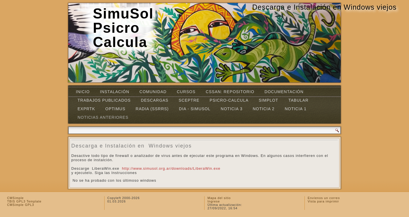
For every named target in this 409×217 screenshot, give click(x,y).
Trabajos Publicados (104, 100)
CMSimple (15, 198)
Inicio (83, 91)
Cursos (186, 91)
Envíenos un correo (324, 198)
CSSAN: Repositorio (230, 91)
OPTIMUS (115, 109)
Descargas (154, 100)
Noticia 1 (295, 109)
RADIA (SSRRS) (152, 109)
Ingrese (213, 201)
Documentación (283, 91)
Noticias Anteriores (103, 117)
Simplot (268, 100)
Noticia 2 (264, 109)
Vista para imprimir (323, 201)
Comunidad (152, 91)
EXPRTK (86, 109)
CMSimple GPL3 (20, 204)
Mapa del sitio (219, 198)
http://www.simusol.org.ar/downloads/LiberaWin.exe (171, 168)
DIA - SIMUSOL (194, 109)
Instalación (114, 91)
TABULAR (298, 100)
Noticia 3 (232, 109)
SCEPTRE (189, 100)
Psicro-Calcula (229, 100)
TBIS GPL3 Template (24, 201)
